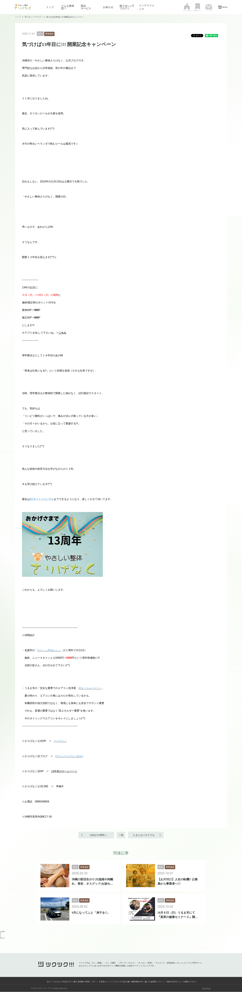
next (2, 938)
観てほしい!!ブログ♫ (127, 7)
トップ (50, 7)
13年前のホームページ (64, 771)
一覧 (121, 835)
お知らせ (108, 7)
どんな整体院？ (67, 7)
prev (2, 932)
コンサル (48, 499)
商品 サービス (88, 7)
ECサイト (35, 499)
